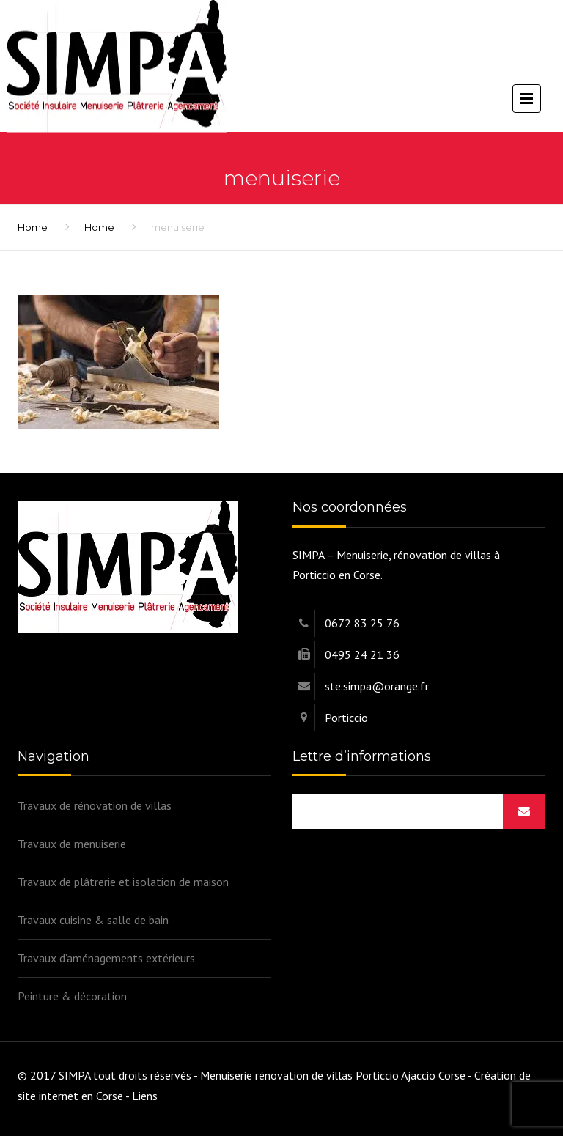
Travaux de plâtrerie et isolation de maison (123, 881)
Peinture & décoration (72, 996)
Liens (145, 1095)
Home (33, 227)
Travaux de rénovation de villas (95, 805)
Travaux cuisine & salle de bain (93, 919)
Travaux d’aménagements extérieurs (106, 958)
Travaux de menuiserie (72, 843)
